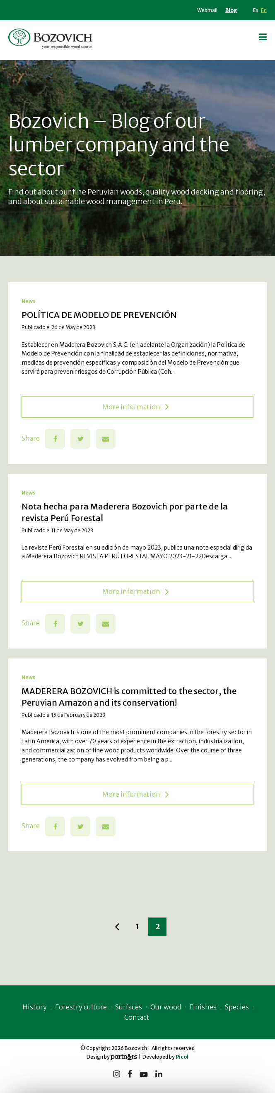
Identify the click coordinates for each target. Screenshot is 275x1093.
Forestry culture (81, 1007)
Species (237, 1007)
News (29, 301)
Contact (137, 1017)
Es (255, 10)
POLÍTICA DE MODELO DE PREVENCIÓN (99, 315)
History (34, 1007)
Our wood (165, 1007)
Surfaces (128, 1007)
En (264, 10)
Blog (231, 10)
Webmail (207, 10)
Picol (182, 1057)
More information (135, 407)
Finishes (203, 1007)
